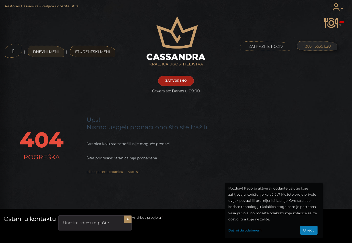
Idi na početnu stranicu (105, 172)
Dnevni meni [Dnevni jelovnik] (46, 51)
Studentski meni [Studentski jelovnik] (92, 51)
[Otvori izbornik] (13, 51)
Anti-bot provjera (146, 217)
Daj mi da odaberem (245, 230)
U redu (309, 230)
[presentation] (169, 230)
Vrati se (134, 172)
